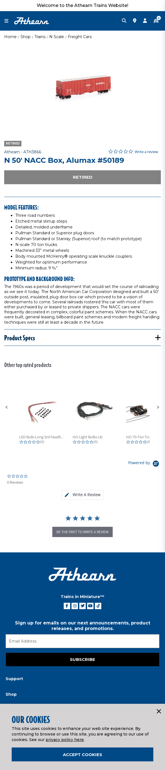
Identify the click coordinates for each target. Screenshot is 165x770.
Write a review (146, 151)
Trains (40, 36)
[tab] (82, 495)
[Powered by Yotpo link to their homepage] (144, 464)
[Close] (159, 711)
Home (10, 36)
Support (14, 678)
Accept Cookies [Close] (82, 754)
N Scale (56, 36)
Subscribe (82, 659)
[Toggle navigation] (9, 21)
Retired (82, 177)
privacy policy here (65, 739)
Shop (26, 36)
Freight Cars (80, 36)
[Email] (82, 641)
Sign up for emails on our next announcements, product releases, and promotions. (82, 625)
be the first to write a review (82, 532)
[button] (6, 407)
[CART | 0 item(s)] (156, 20)
